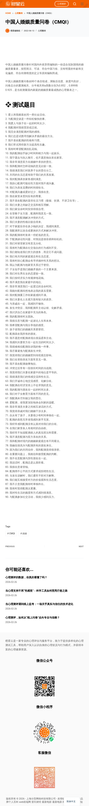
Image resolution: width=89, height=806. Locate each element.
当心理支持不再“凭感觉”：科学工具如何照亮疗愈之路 (36, 590)
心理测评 (61, 4)
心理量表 (42, 31)
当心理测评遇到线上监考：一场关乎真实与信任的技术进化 (39, 604)
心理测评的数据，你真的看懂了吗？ (26, 577)
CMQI (11, 533)
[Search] (74, 3)
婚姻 (23, 533)
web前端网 (25, 801)
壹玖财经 (36, 801)
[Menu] (82, 3)
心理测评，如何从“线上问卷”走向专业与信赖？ (32, 617)
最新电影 (47, 801)
